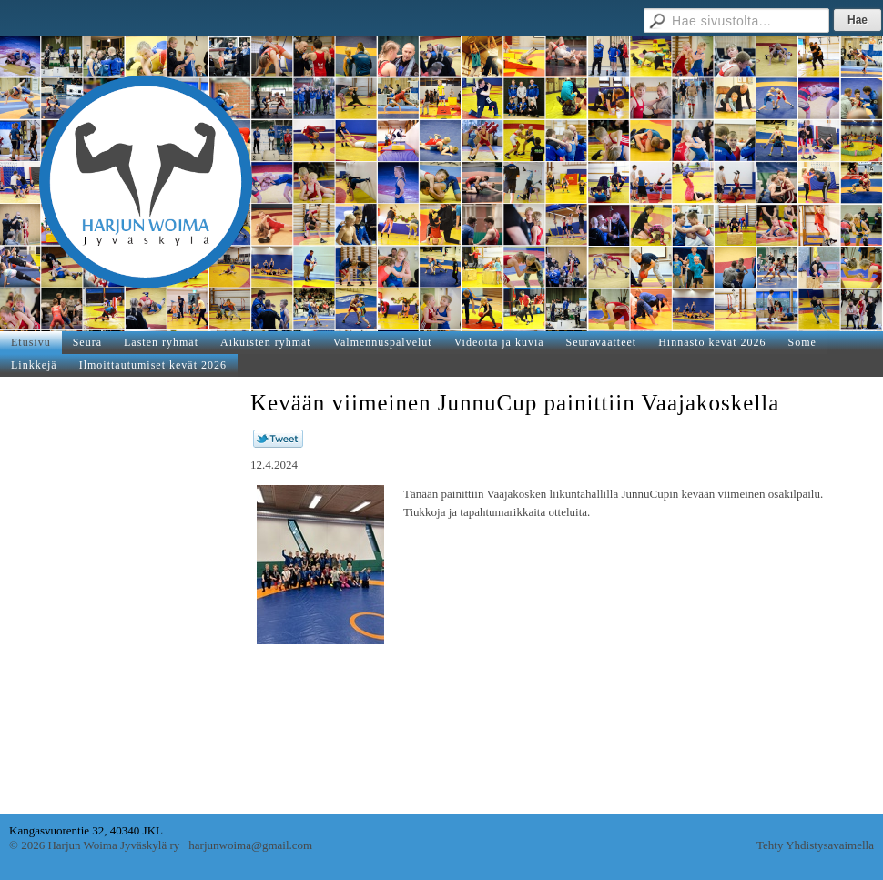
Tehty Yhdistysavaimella (815, 845)
